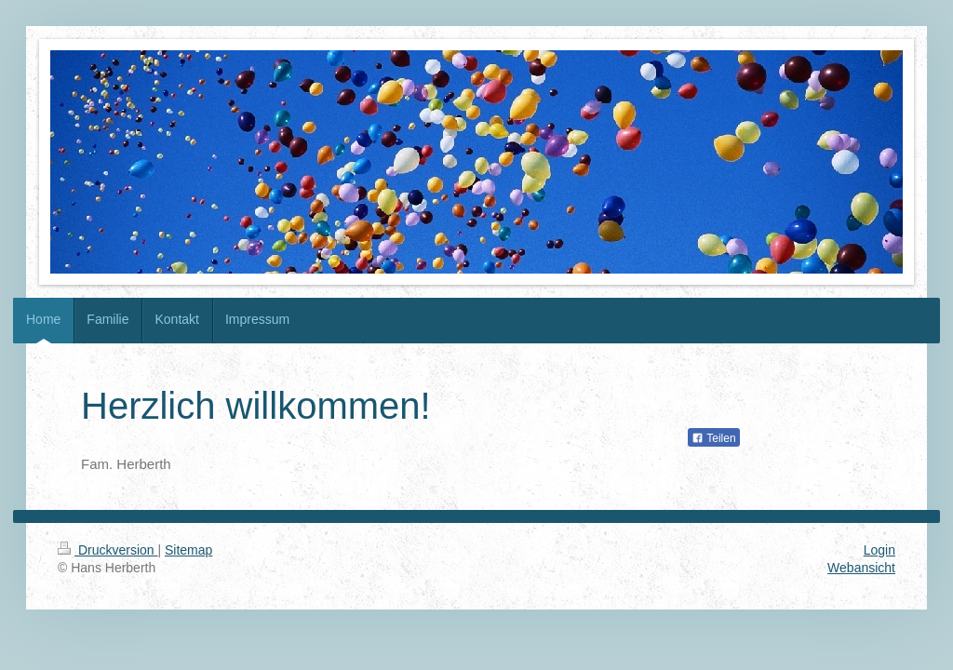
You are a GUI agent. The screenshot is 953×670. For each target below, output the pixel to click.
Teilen (713, 438)
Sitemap (188, 550)
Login (879, 550)
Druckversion (107, 550)
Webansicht (861, 567)
